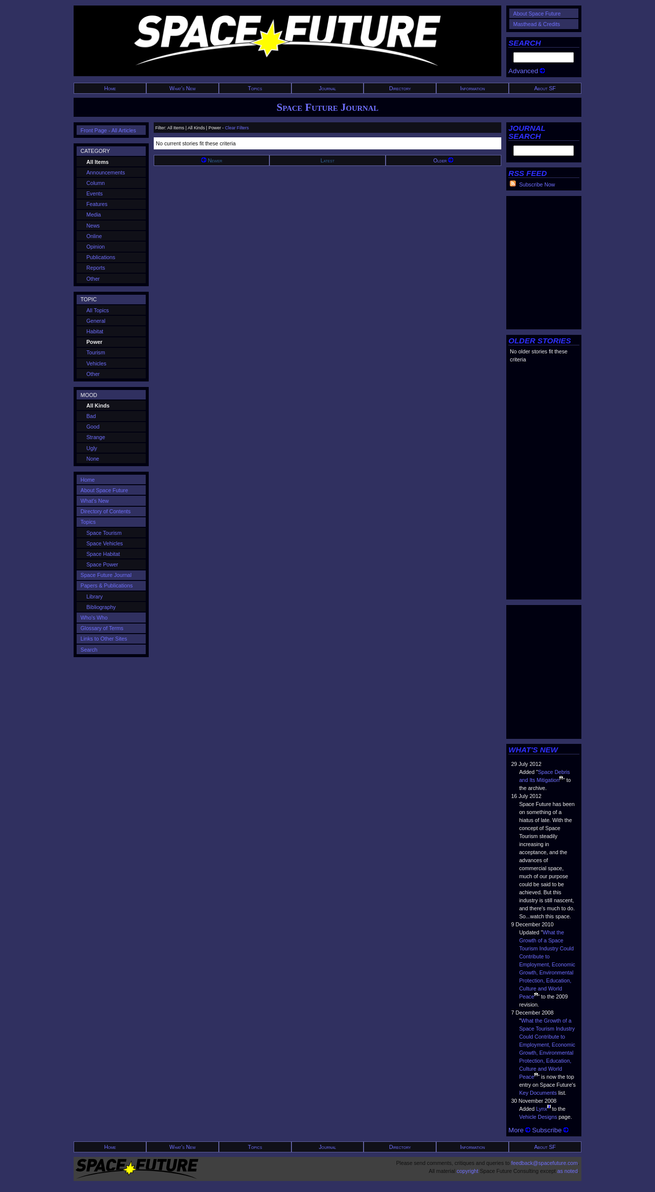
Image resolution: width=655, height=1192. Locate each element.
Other (93, 279)
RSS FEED (527, 173)
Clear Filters (237, 127)
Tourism (96, 352)
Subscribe (550, 1130)
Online (94, 236)
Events (95, 193)
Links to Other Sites (104, 639)
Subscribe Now (537, 184)
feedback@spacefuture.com (544, 1163)
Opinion (96, 247)
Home (110, 88)
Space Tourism (104, 533)
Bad (91, 416)
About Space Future (537, 14)
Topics (255, 88)
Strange (96, 437)
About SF (545, 88)
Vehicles (97, 363)
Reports (96, 268)
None (93, 459)
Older (443, 160)
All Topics (98, 310)
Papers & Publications (107, 585)
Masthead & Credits (536, 24)
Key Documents (538, 1093)
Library (95, 596)
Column (96, 183)
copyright (467, 1171)
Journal (328, 88)
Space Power (102, 564)
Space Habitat (103, 554)
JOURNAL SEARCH (526, 132)
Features (97, 204)
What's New (182, 88)
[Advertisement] (544, 260)
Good (93, 427)
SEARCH (524, 43)
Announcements (106, 172)
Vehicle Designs (538, 1117)
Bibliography (101, 607)
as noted (567, 1171)
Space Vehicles (105, 543)
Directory (400, 88)
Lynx (541, 1109)
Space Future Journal (327, 107)
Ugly (92, 448)
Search (89, 650)
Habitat (95, 331)
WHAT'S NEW (533, 749)
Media (94, 215)
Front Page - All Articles (108, 130)
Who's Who (94, 618)
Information (472, 88)
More (519, 1130)
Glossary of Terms (102, 628)
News (93, 226)
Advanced (526, 71)
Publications (101, 257)
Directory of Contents (106, 511)
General (96, 321)
